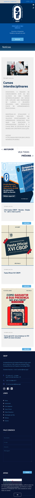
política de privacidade (13, 487)
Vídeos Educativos (9, 412)
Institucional (8, 403)
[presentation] (17, 466)
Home (6, 400)
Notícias (7, 418)
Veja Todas (23, 151)
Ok (17, 495)
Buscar (17, 39)
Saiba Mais (26, 223)
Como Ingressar (8, 406)
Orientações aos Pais (10, 415)
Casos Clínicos (8, 409)
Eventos (7, 421)
